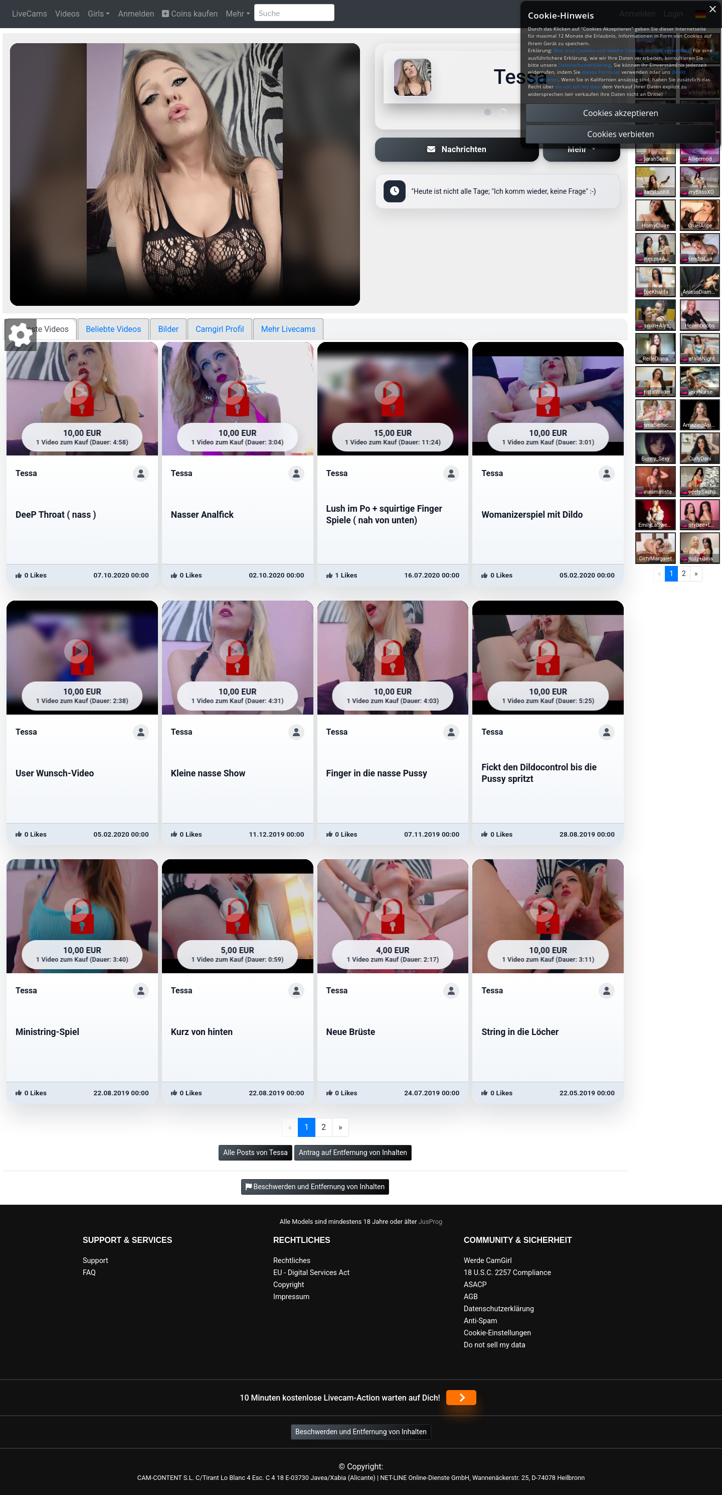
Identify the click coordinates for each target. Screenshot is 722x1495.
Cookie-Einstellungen (497, 1333)
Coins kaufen (190, 14)
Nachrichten (456, 149)
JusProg (431, 1221)
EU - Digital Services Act (311, 1273)
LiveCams (29, 14)
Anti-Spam (480, 1321)
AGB (471, 1297)
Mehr (235, 14)
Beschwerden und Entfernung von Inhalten (361, 1432)
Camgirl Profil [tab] (220, 329)
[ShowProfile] (141, 474)
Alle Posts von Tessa (255, 1152)
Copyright (288, 1285)
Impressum (291, 1297)
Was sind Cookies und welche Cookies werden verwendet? (622, 50)
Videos (67, 14)
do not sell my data (578, 86)
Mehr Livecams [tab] (288, 329)
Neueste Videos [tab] (41, 329)
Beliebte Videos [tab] (113, 329)
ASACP (475, 1285)
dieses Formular (601, 72)
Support (95, 1260)
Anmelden (136, 14)
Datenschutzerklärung (499, 1309)
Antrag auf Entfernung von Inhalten (353, 1152)
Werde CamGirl (488, 1260)
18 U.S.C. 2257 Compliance (507, 1273)
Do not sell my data (494, 1345)
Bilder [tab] (168, 329)
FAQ (89, 1273)
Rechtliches (291, 1260)
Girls (96, 14)
